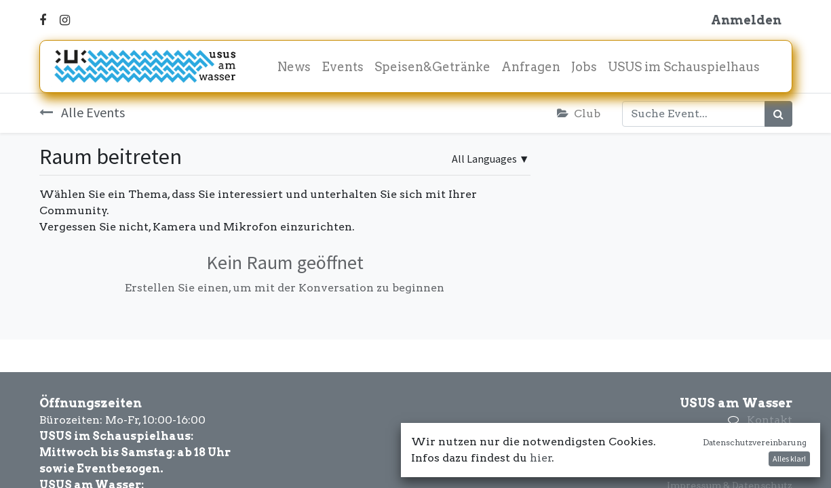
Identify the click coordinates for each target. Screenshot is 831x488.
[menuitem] (294, 66)
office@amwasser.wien (727, 452)
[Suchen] (778, 114)
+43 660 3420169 (746, 436)
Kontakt (769, 419)
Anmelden (746, 20)
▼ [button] (491, 158)
